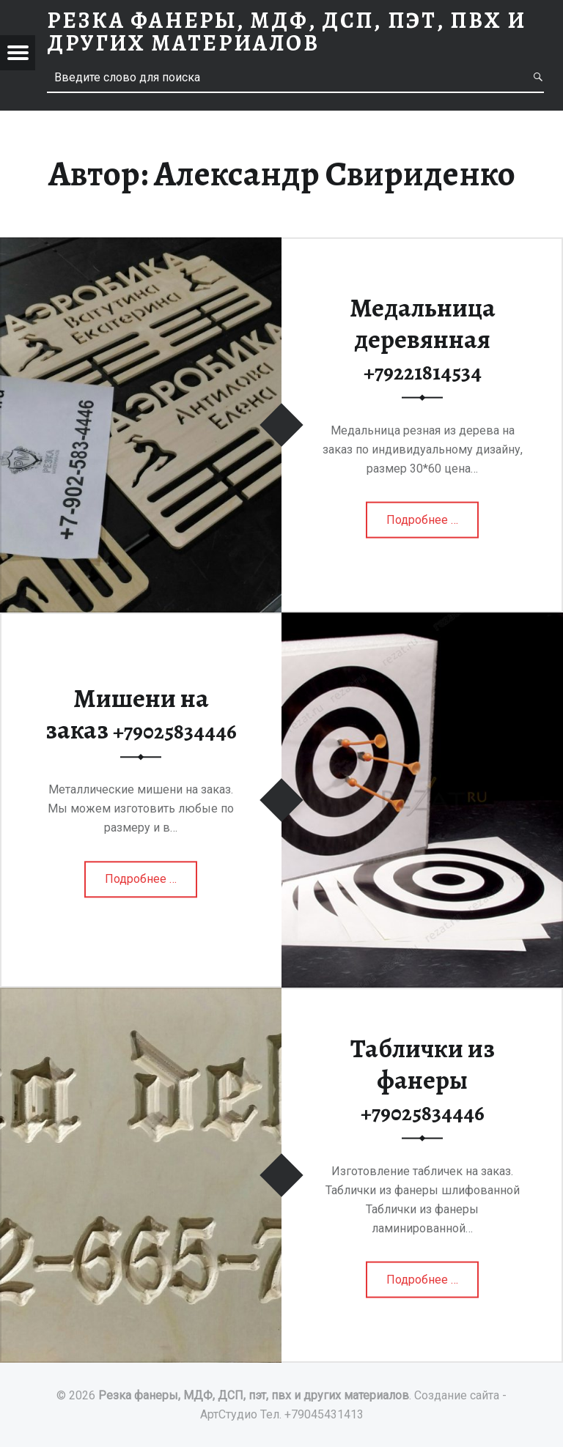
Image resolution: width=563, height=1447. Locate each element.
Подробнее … (423, 525)
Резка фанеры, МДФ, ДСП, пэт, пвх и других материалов (253, 1395)
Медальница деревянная (423, 338)
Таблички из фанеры (422, 1079)
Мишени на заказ (141, 714)
